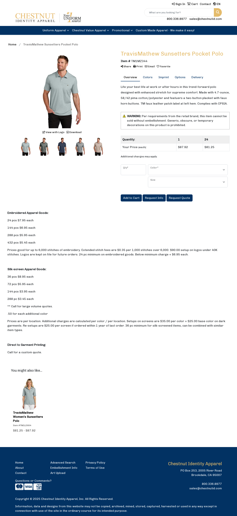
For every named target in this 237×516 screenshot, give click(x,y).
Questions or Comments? (33, 480)
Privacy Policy (95, 462)
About (19, 467)
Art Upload (57, 473)
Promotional (121, 30)
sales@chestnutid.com (205, 19)
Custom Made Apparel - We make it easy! (165, 30)
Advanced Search (62, 462)
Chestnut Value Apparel (89, 30)
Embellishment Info (63, 467)
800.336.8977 (177, 19)
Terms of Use (95, 467)
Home (19, 462)
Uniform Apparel (54, 30)
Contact (20, 473)
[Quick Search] (179, 12)
